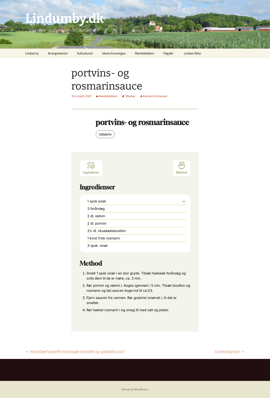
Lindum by (32, 53)
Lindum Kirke (192, 53)
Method (181, 167)
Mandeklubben (144, 53)
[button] (184, 201)
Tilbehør (130, 96)
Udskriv (105, 134)
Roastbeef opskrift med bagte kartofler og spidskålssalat (74, 351)
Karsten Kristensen (155, 96)
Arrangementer (58, 53)
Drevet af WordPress (135, 389)
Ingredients (91, 167)
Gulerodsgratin (230, 351)
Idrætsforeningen (114, 53)
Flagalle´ (169, 53)
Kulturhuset (85, 53)
